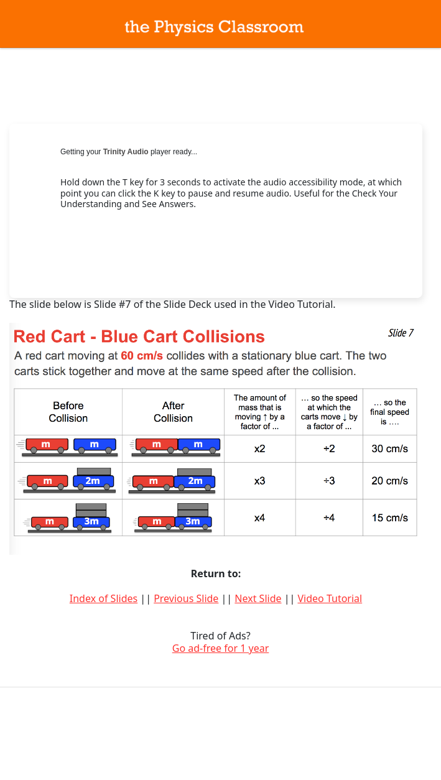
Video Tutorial (329, 598)
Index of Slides (103, 598)
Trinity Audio (126, 151)
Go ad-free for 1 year (220, 648)
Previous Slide (186, 598)
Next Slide (257, 598)
